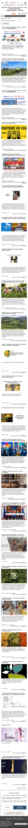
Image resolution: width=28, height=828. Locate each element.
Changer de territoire (23, 4)
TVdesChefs (12, 626)
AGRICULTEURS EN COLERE (9, 150)
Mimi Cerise (13, 689)
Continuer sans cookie (19, 807)
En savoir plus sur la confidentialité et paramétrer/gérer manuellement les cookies (14, 813)
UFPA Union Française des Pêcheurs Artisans (11, 55)
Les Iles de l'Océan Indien (10, 467)
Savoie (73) (13, 435)
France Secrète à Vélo (11, 86)
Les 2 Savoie (12, 340)
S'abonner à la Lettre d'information (14, 818)
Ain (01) (13, 277)
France (14, 213)
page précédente (22, 13)
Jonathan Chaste (11, 499)
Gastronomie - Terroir (14, 10)
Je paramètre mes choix (21, 824)
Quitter (7, 807)
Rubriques (6, 23)
